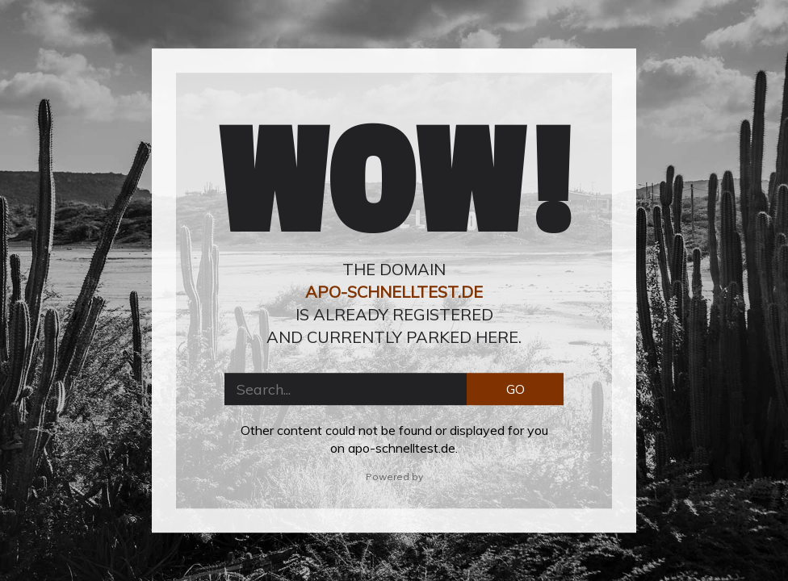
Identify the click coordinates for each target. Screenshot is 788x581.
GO (515, 389)
